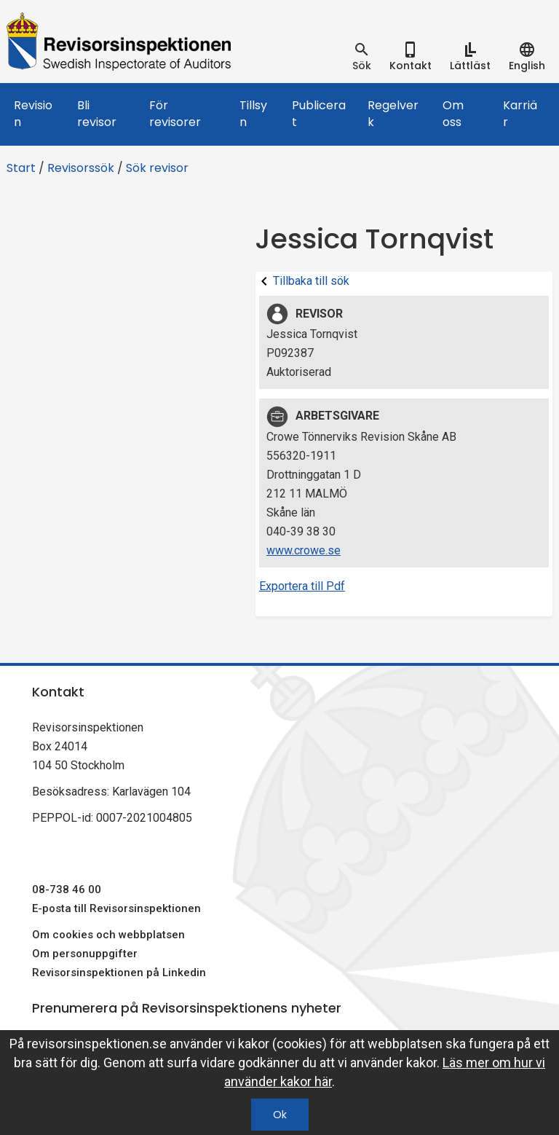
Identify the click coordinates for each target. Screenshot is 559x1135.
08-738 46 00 (66, 889)
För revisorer (175, 113)
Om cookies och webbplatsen (108, 934)
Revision (33, 113)
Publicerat (319, 113)
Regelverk (393, 113)
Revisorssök (80, 168)
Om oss (453, 113)
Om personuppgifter (85, 953)
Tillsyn (253, 113)
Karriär (520, 113)
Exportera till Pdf (302, 586)
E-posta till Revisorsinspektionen (116, 908)
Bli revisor (96, 113)
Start (21, 168)
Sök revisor (157, 168)
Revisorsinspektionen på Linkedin (119, 972)
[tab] (361, 57)
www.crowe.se (303, 550)
